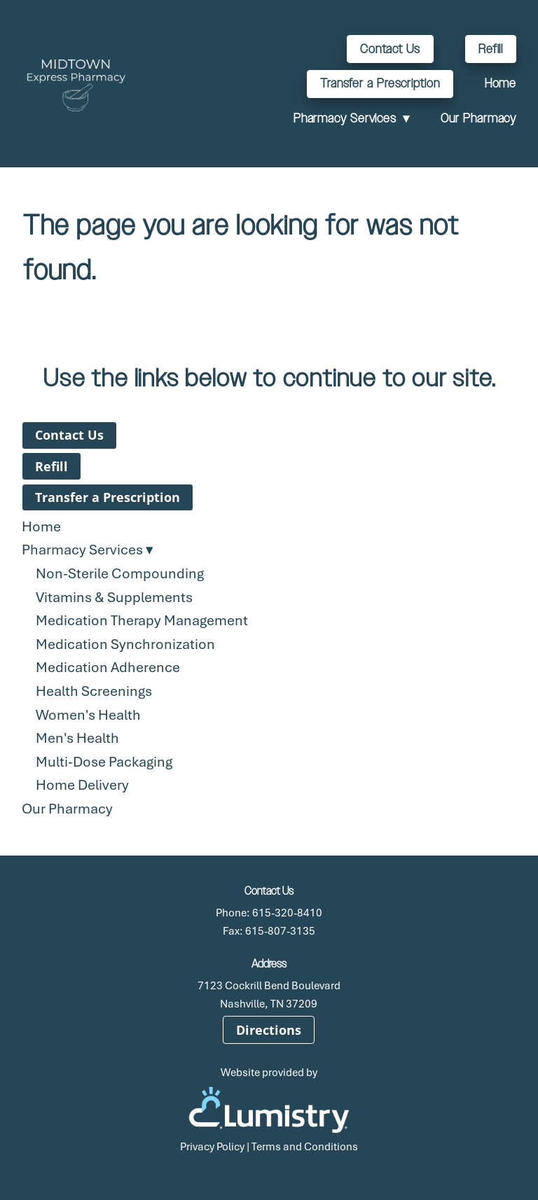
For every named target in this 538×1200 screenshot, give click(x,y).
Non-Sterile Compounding (120, 573)
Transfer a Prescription (380, 83)
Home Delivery (82, 784)
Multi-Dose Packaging (104, 761)
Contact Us (390, 49)
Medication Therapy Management (142, 620)
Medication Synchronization (125, 643)
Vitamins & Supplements (114, 596)
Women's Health (88, 714)
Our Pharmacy (478, 118)
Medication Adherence (108, 666)
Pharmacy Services (352, 118)
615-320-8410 (287, 912)
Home (501, 83)
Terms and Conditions (304, 1146)
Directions (268, 1030)
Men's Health (77, 737)
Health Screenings (94, 690)
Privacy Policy (212, 1146)
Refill (490, 49)
